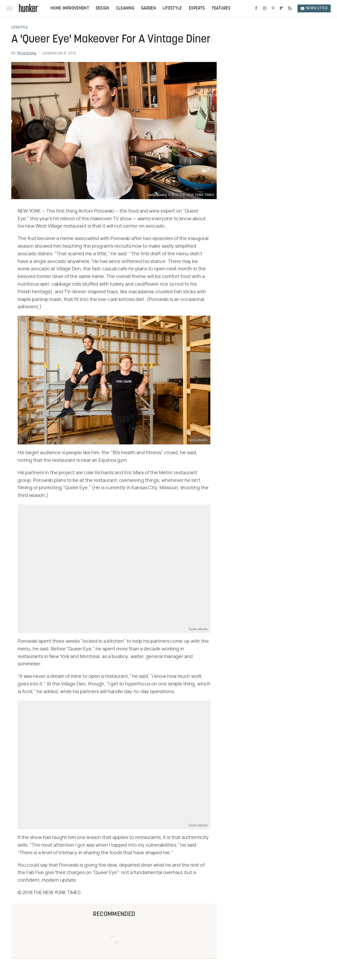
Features (221, 8)
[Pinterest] (273, 8)
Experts (197, 8)
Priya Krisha (26, 53)
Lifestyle (172, 8)
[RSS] (289, 8)
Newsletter (314, 8)
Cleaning (125, 8)
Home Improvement (70, 8)
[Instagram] (264, 8)
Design (102, 8)
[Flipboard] (281, 8)
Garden (148, 8)
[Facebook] (256, 8)
